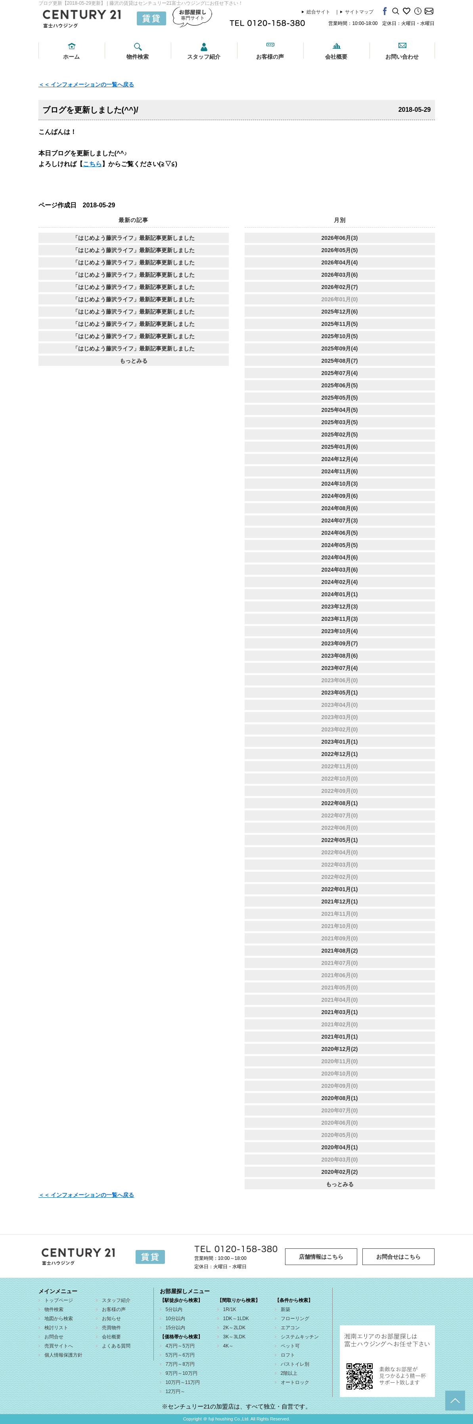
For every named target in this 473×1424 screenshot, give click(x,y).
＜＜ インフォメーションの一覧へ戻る (86, 84)
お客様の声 (270, 57)
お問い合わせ (402, 57)
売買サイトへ (58, 1346)
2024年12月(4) (340, 459)
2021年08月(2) (340, 950)
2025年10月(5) (340, 336)
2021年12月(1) (340, 901)
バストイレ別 (295, 1364)
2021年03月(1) (340, 1012)
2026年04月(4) (340, 262)
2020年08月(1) (340, 1098)
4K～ (228, 1346)
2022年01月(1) (340, 889)
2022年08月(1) (340, 803)
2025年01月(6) (340, 447)
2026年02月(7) (340, 287)
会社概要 (336, 57)
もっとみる (133, 361)
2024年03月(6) (340, 570)
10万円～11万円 (183, 1382)
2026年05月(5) (340, 250)
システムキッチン (300, 1337)
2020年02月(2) (340, 1172)
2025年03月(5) (340, 422)
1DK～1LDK (236, 1318)
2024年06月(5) (340, 533)
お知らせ (111, 1318)
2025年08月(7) (340, 361)
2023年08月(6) (340, 656)
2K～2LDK (234, 1327)
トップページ (58, 1300)
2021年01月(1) (340, 1037)
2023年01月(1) (340, 742)
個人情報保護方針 (63, 1355)
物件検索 (137, 57)
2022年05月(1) (340, 840)
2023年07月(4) (340, 668)
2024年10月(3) (340, 483)
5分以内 (174, 1309)
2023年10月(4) (340, 631)
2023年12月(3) (340, 606)
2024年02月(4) (340, 582)
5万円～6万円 (180, 1355)
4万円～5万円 (180, 1346)
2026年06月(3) (340, 238)
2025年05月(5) (340, 397)
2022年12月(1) (340, 754)
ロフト (288, 1355)
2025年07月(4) (340, 373)
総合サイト (318, 12)
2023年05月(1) (340, 692)
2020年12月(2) (340, 1049)
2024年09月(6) (340, 496)
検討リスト (56, 1327)
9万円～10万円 (181, 1373)
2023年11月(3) (340, 619)
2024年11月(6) (340, 471)
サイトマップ (359, 12)
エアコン (290, 1327)
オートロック (295, 1382)
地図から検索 (58, 1318)
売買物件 (111, 1327)
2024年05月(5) (340, 545)
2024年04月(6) (340, 557)
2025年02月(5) (340, 434)
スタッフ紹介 (203, 57)
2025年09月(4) (340, 348)
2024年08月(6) (340, 508)
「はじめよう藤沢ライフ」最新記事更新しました (134, 238)
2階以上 (289, 1373)
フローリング (295, 1318)
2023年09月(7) (340, 643)
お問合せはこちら (398, 1257)
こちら (92, 164)
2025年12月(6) (340, 311)
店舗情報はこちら (321, 1257)
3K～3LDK (234, 1337)
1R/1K (229, 1309)
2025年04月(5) (340, 410)
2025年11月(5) (340, 324)
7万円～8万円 (180, 1364)
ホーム (71, 57)
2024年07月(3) (340, 520)
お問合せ (53, 1337)
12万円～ (175, 1391)
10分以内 (175, 1318)
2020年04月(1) (340, 1147)
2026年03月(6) (340, 275)
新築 (285, 1309)
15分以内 (175, 1327)
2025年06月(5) (340, 385)
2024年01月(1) (340, 594)
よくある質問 (116, 1346)
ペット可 (290, 1346)
